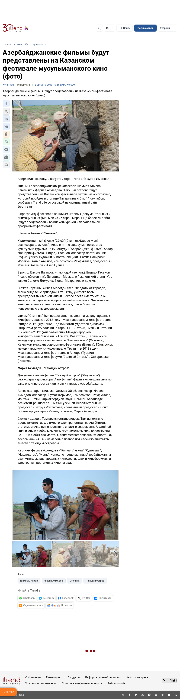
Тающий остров (95, 580)
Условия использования (40, 683)
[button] (6, 103)
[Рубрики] (167, 28)
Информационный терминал (103, 677)
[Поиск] (99, 28)
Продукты (74, 677)
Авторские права (137, 677)
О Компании (33, 677)
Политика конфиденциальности (82, 683)
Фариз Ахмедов (53, 580)
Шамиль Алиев (29, 580)
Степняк (74, 580)
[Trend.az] (16, 28)
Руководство (54, 677)
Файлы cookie (116, 683)
